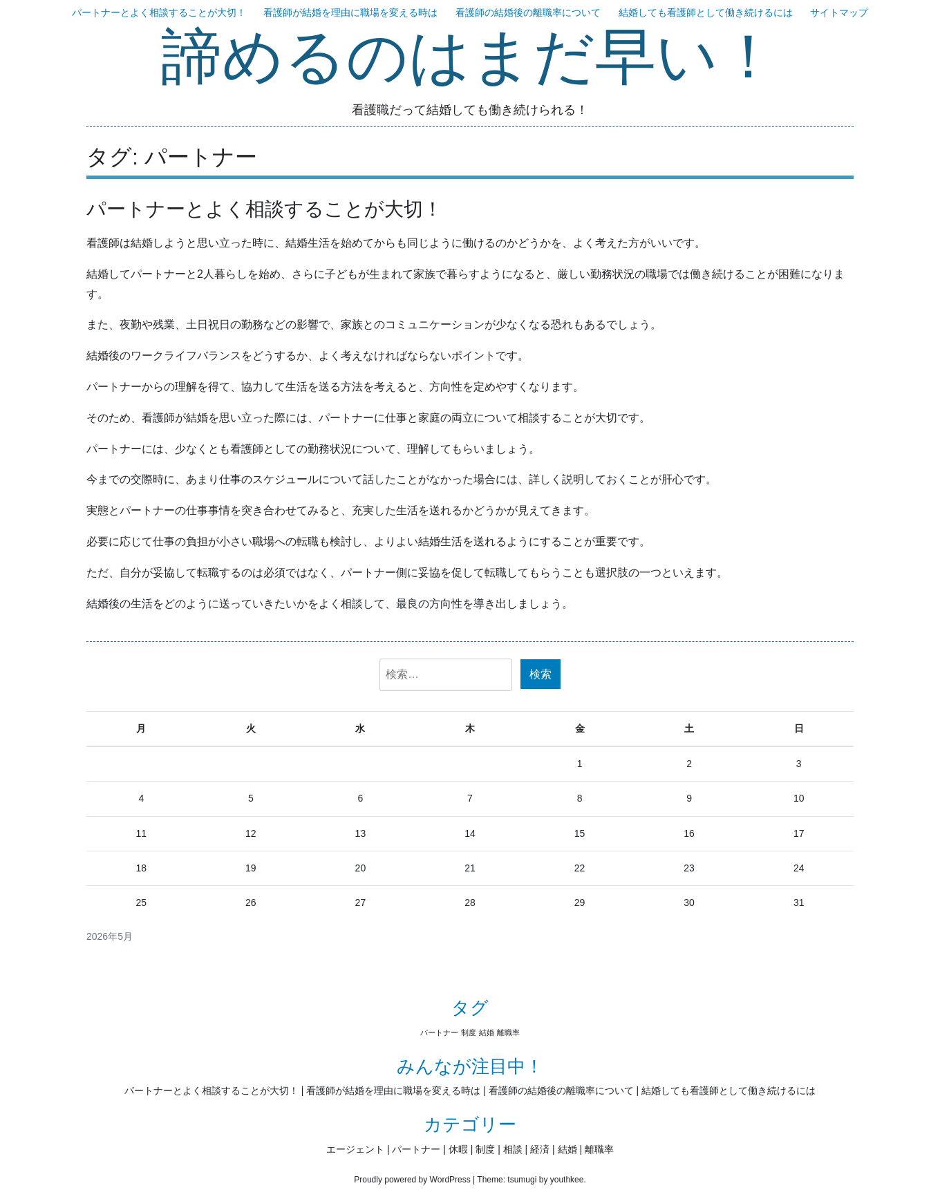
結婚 (567, 1149)
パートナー (416, 1149)
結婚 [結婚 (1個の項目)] (486, 1032)
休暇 (458, 1149)
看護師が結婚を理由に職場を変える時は (350, 12)
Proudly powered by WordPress (412, 1179)
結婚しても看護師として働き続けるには (706, 12)
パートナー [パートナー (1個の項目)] (439, 1032)
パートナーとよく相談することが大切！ (159, 12)
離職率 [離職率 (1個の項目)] (508, 1032)
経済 (539, 1149)
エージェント (355, 1149)
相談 (513, 1149)
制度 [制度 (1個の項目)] (468, 1032)
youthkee (567, 1179)
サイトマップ (839, 12)
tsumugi (521, 1179)
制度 (485, 1149)
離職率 (599, 1149)
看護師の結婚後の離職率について (528, 12)
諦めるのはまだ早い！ (470, 58)
